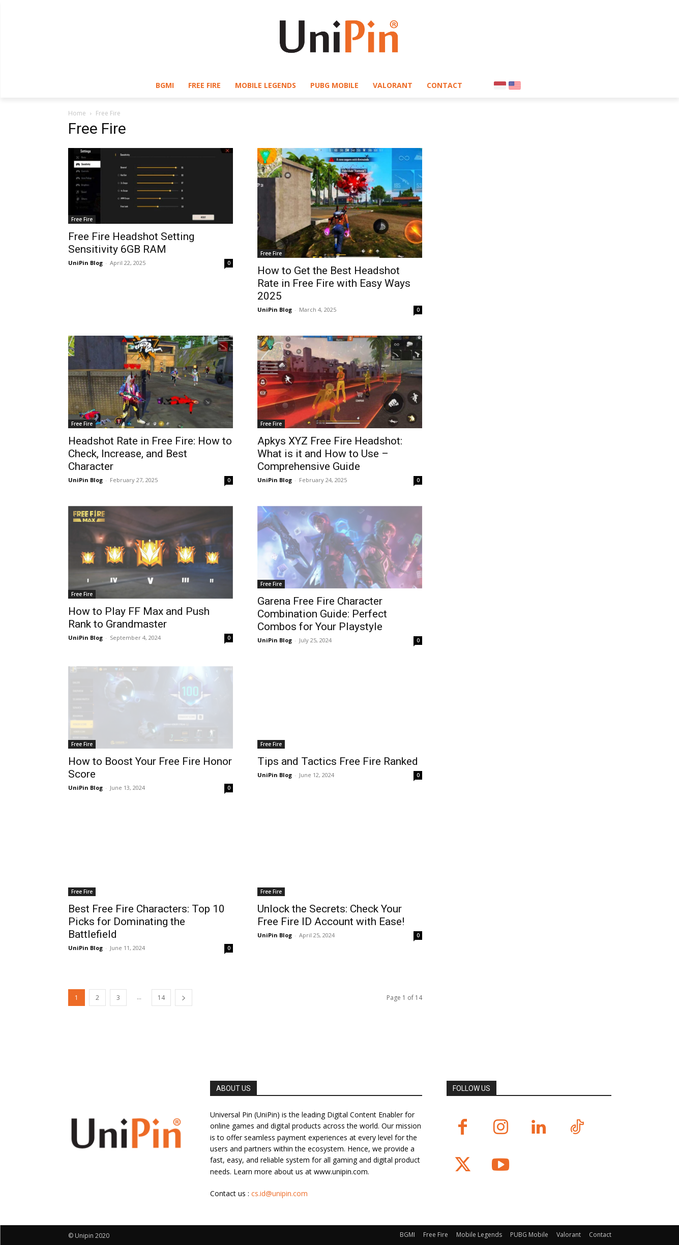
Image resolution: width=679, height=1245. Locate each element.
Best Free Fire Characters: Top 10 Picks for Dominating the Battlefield (146, 921)
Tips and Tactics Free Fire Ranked (337, 761)
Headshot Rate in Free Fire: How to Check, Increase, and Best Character (150, 453)
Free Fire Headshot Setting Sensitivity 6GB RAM (131, 242)
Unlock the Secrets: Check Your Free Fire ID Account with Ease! (330, 915)
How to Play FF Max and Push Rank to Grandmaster (139, 617)
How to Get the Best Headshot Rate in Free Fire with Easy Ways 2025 (333, 283)
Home (77, 113)
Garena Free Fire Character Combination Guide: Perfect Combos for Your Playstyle (322, 614)
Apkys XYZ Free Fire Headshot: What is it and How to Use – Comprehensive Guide (329, 453)
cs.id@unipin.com (279, 1193)
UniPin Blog (85, 262)
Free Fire (82, 219)
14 (161, 997)
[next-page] (183, 997)
